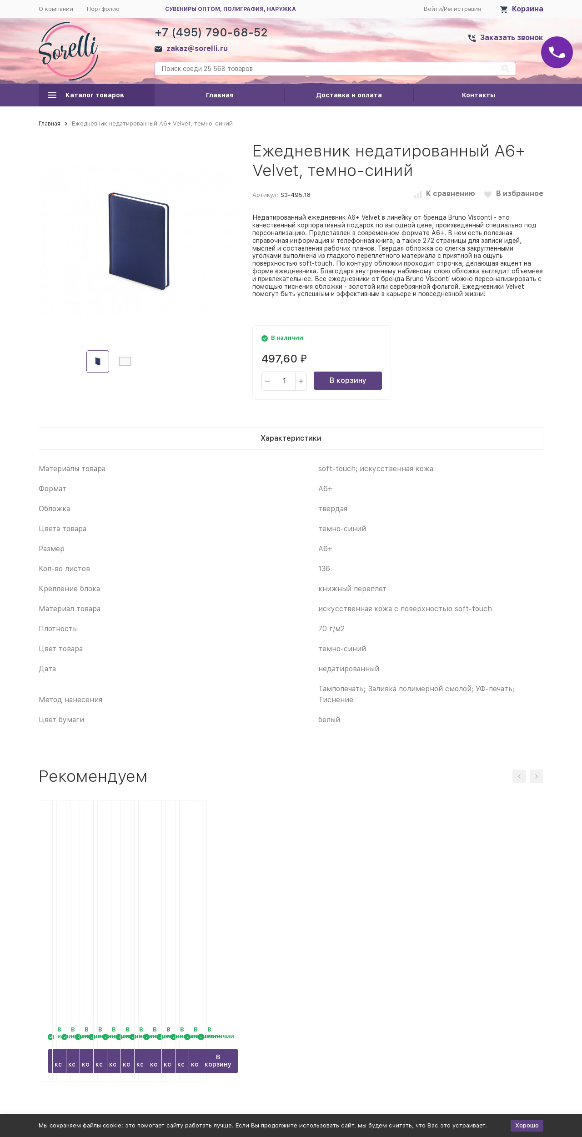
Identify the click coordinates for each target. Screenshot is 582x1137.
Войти (433, 8)
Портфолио (103, 8)
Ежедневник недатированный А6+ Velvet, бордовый (225, 930)
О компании (56, 8)
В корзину (348, 380)
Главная (219, 95)
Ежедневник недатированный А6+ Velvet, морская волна (95, 930)
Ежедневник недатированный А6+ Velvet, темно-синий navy (484, 930)
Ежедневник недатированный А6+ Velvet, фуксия (354, 930)
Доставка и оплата (349, 95)
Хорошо (527, 1125)
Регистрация (462, 8)
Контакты (478, 95)
